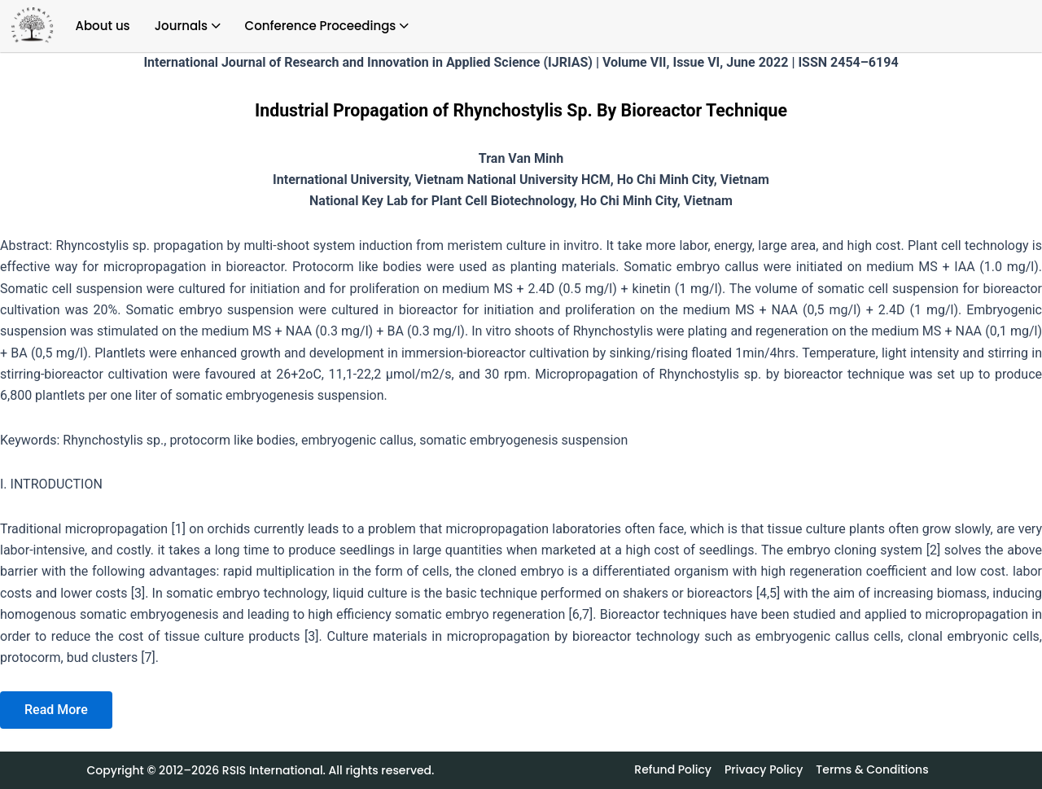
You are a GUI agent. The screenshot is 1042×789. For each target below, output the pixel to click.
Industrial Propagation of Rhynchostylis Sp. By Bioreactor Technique (521, 110)
